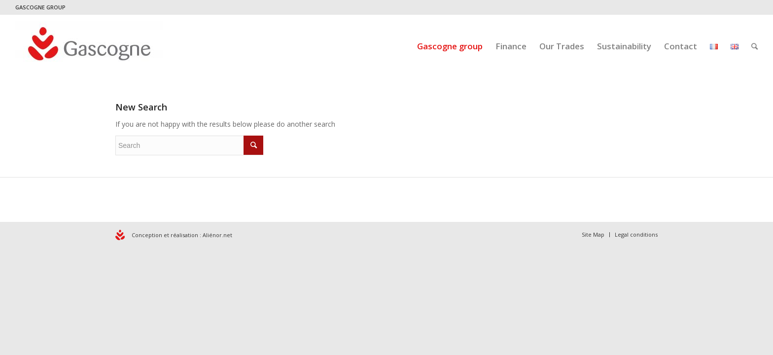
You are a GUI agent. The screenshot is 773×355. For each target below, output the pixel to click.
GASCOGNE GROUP (40, 7)
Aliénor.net (217, 235)
